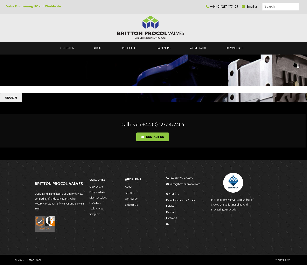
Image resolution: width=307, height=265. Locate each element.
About (98, 48)
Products (129, 48)
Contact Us (152, 136)
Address (172, 194)
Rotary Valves (97, 192)
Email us (250, 6)
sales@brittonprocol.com (183, 184)
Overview (67, 48)
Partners (163, 48)
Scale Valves (96, 208)
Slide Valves (96, 187)
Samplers (94, 214)
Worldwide (198, 48)
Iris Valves (95, 203)
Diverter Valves (98, 197)
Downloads (235, 48)
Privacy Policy (282, 260)
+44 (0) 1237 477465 (222, 6)
